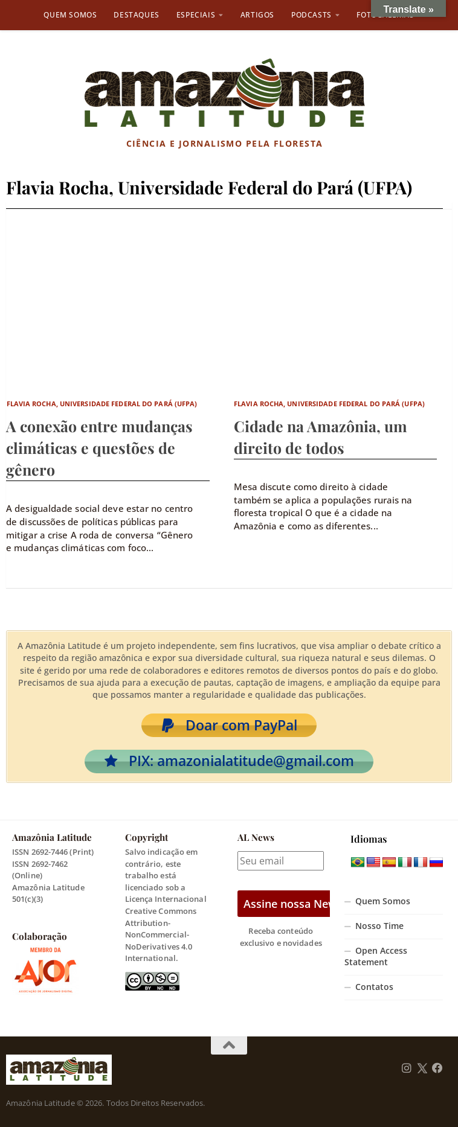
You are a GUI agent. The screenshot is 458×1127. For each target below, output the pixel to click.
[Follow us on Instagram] (406, 1068)
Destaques (136, 15)
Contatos (374, 987)
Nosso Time (379, 926)
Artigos (257, 15)
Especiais (195, 15)
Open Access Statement (375, 956)
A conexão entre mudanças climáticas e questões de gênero (99, 447)
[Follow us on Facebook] (437, 1068)
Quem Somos (70, 15)
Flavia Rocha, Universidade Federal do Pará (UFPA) (102, 403)
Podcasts (311, 15)
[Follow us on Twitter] (422, 1068)
